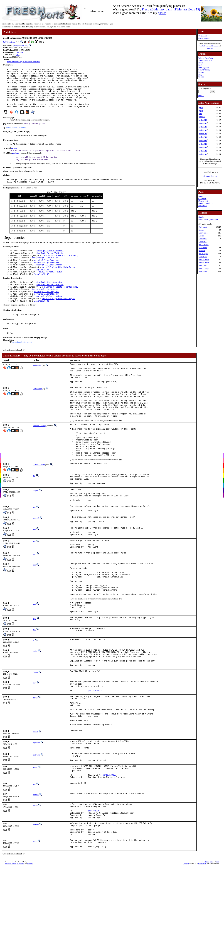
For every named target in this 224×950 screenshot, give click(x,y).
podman (202, 116)
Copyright (186, 948)
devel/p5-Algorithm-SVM (46, 276)
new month (203, 271)
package (15, 163)
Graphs (201, 217)
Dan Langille (202, 948)
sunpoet (36, 530)
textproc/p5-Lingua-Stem (45, 270)
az (33, 697)
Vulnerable (203, 248)
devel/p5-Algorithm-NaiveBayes (58, 281)
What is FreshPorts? (206, 58)
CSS (211, 946)
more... (201, 96)
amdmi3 (36, 561)
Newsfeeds (202, 205)
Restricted (203, 242)
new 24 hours (204, 259)
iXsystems (214, 46)
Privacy (201, 72)
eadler (35, 708)
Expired (202, 251)
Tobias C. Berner (39, 456)
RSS (217, 946)
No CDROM (204, 245)
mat (34, 549)
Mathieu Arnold (39, 502)
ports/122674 (94, 888)
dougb (35, 761)
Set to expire (203, 254)
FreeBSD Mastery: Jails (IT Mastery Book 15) (171, 9)
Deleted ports (203, 201)
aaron (35, 923)
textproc (12, 42)
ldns (200, 114)
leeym (35, 841)
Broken (201, 230)
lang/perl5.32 (41, 284)
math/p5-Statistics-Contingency (61, 268)
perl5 (18, 55)
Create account (204, 38)
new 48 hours (204, 262)
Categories (202, 198)
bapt (34, 602)
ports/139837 (109, 850)
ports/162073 (94, 753)
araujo (35, 881)
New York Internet (204, 46)
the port (14, 158)
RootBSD (210, 48)
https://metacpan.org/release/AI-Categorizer (23, 62)
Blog (200, 74)
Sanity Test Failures (205, 203)
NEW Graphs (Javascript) (208, 219)
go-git (201, 111)
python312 (203, 147)
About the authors (205, 60)
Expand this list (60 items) (16, 137)
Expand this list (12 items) (22, 362)
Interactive (203, 256)
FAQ (200, 65)
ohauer (35, 801)
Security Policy (204, 70)
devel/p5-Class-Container (50, 263)
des (34, 513)
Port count (203, 227)
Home (200, 196)
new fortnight (204, 268)
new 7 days (203, 265)
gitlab (201, 108)
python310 (203, 120)
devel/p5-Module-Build (50, 286)
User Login (202, 36)
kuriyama (36, 826)
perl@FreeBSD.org (20, 45)
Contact (201, 77)
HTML (206, 946)
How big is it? (203, 67)
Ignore (201, 236)
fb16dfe (19, 52)
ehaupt (35, 733)
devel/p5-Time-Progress (46, 273)
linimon (36, 871)
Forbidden (203, 239)
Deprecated (203, 233)
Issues (200, 63)
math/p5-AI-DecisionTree (49, 278)
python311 (203, 134)
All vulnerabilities (210, 176)
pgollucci (36, 812)
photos (162, 13)
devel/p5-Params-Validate (50, 265)
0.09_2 (5, 42)
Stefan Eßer (37, 385)
